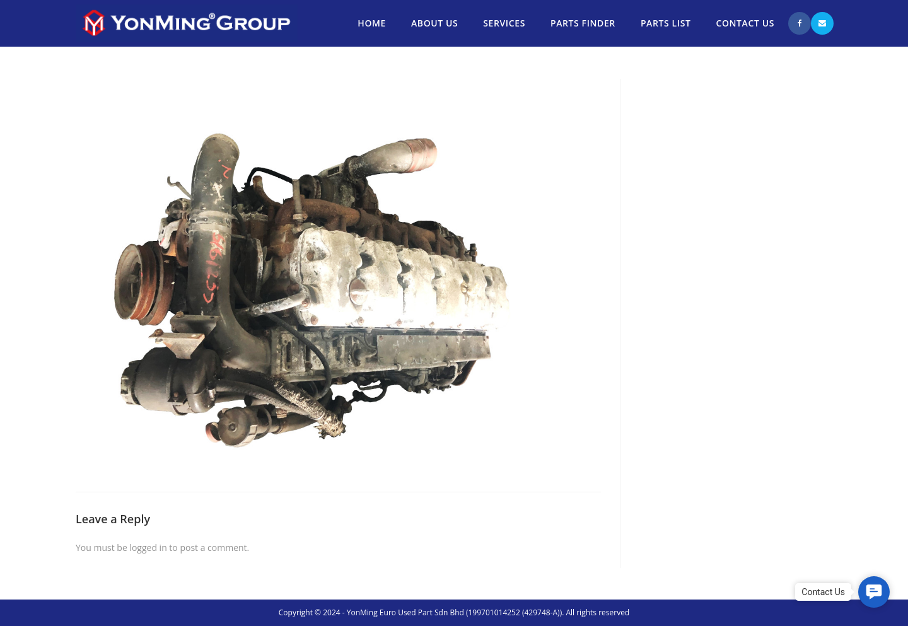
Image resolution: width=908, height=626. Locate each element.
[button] (874, 592)
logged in (147, 548)
